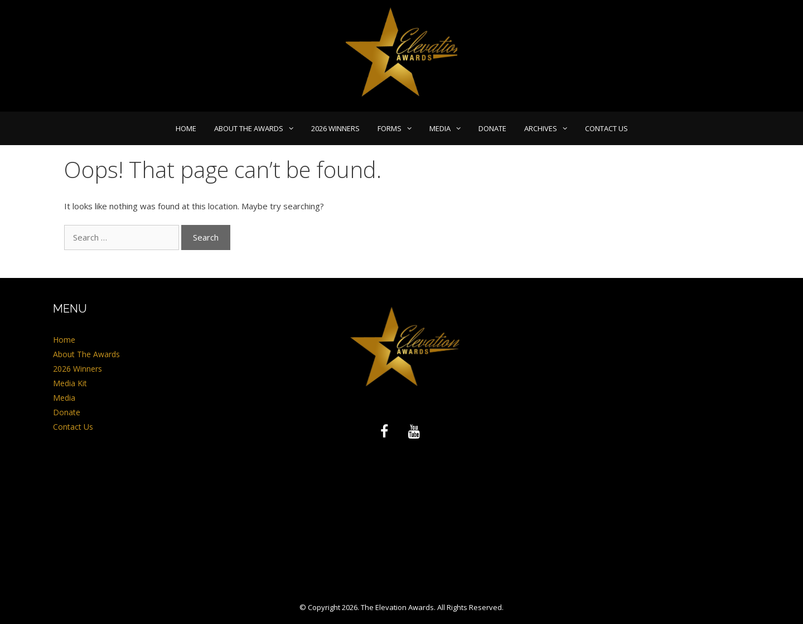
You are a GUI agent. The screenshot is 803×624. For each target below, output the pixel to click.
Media (449, 128)
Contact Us (606, 128)
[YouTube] (414, 432)
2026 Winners (335, 128)
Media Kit (70, 383)
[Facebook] (384, 432)
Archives (550, 128)
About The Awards (258, 128)
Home (186, 128)
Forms (399, 128)
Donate (492, 128)
